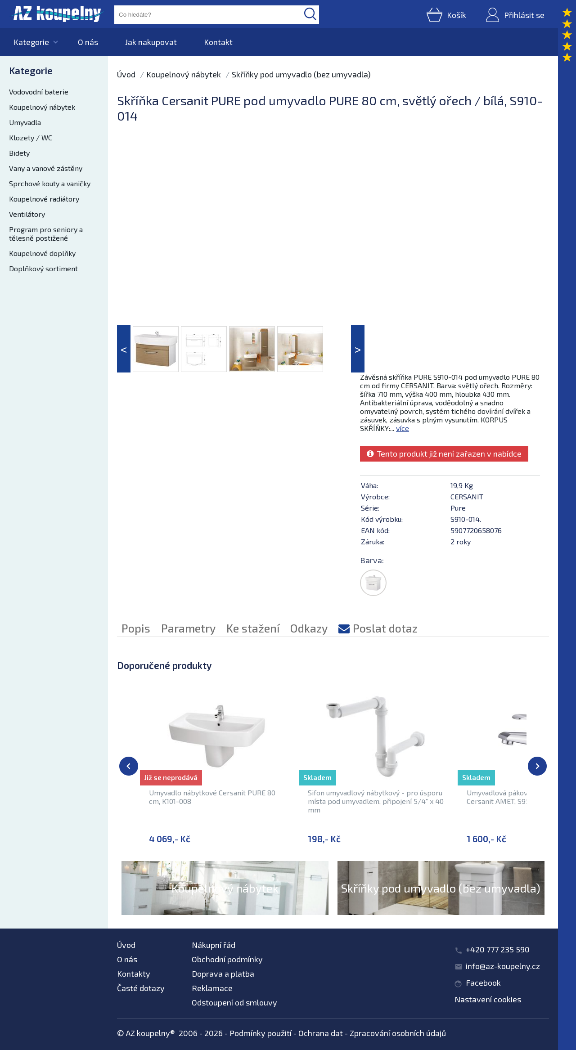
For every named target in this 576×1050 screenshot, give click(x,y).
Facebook (483, 982)
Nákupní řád (213, 945)
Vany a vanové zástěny (45, 168)
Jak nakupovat (151, 42)
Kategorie (31, 42)
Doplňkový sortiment (43, 268)
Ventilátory (27, 214)
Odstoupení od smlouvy (234, 1002)
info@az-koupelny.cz (503, 966)
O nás (88, 42)
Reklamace (212, 988)
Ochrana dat (320, 1033)
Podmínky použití (261, 1033)
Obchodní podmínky (227, 959)
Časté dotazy (141, 988)
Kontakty (133, 973)
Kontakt (218, 42)
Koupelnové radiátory (44, 198)
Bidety (19, 152)
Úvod (126, 74)
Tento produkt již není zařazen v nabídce (444, 453)
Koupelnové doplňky (42, 253)
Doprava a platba (223, 973)
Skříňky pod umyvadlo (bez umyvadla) (301, 74)
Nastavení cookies (487, 999)
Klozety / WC (30, 137)
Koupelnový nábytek (42, 107)
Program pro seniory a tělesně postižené (46, 233)
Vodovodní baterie (38, 91)
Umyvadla (25, 122)
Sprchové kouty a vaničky (49, 183)
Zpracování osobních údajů (398, 1033)
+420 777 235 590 (498, 949)
